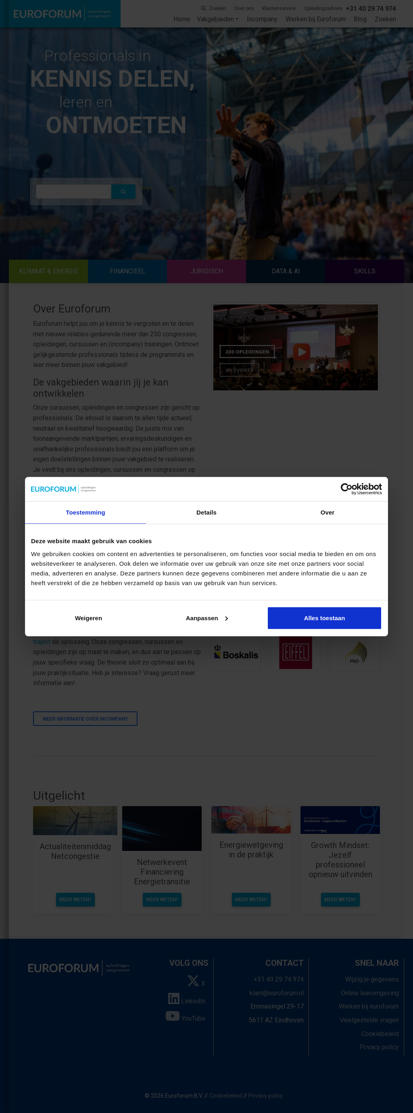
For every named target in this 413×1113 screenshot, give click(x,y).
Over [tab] (328, 512)
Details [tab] (206, 512)
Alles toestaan (324, 617)
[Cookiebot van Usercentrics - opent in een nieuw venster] (346, 489)
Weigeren (88, 617)
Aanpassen (207, 617)
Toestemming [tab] (85, 512)
